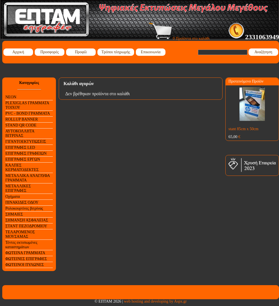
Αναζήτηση (263, 52)
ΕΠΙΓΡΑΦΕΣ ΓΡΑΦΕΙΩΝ (26, 153)
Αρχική (18, 52)
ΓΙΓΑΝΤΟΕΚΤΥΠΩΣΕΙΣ (25, 141)
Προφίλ (81, 52)
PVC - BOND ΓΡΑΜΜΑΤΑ (27, 113)
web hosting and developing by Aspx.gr (155, 301)
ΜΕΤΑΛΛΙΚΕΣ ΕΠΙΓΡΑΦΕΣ (18, 188)
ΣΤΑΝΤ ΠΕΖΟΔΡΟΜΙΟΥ (26, 226)
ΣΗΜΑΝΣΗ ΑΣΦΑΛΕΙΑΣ (26, 220)
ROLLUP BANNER (21, 119)
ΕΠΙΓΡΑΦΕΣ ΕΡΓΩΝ (22, 159)
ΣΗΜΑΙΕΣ (14, 214)
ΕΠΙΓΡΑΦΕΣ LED (20, 147)
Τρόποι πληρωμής (115, 52)
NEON (10, 97)
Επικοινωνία (151, 52)
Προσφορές (49, 52)
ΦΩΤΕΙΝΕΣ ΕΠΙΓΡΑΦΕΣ (26, 259)
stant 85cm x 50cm (243, 129)
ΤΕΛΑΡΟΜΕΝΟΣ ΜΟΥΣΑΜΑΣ (20, 234)
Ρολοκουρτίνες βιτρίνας (24, 208)
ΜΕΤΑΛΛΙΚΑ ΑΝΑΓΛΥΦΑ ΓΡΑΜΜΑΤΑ (27, 178)
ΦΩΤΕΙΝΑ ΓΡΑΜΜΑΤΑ (25, 253)
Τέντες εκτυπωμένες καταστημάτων (21, 244)
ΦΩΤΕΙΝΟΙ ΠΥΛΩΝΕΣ (24, 265)
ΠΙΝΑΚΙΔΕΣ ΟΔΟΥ (21, 202)
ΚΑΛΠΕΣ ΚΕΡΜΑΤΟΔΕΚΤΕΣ (22, 167)
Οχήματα (12, 196)
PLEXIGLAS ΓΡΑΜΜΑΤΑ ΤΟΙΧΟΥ (27, 105)
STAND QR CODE (20, 125)
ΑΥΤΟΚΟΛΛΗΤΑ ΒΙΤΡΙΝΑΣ (19, 133)
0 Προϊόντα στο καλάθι (179, 38)
